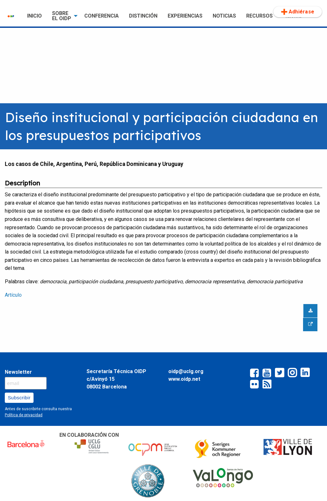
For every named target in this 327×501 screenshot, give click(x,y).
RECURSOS (259, 16)
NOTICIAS (224, 16)
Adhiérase (297, 12)
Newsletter (18, 372)
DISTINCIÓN (143, 16)
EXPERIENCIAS (185, 16)
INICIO (34, 16)
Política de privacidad (23, 415)
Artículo (13, 295)
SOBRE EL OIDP (61, 15)
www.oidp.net (184, 379)
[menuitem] (12, 16)
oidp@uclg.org (185, 371)
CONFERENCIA (101, 16)
